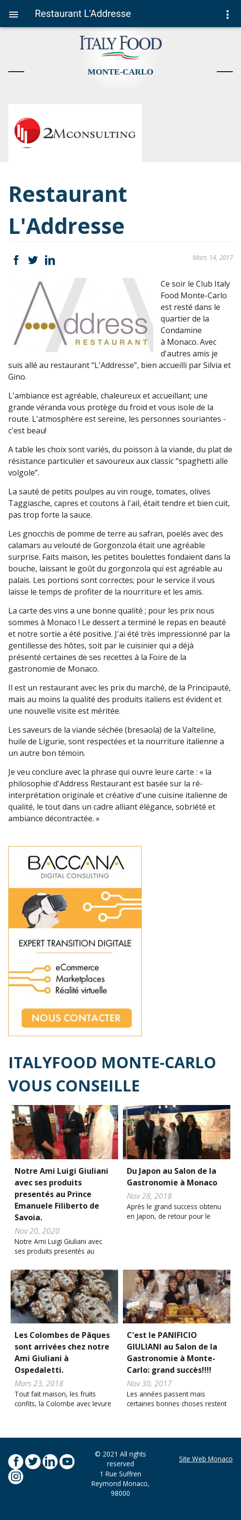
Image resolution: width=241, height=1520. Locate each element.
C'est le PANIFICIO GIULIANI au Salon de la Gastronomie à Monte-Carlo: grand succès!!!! (172, 1352)
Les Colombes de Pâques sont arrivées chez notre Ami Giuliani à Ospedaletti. (62, 1352)
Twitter (32, 260)
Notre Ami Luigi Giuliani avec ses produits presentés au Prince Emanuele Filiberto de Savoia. (61, 1194)
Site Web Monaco (206, 1458)
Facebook (15, 260)
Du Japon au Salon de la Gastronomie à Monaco (172, 1177)
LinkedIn (50, 260)
